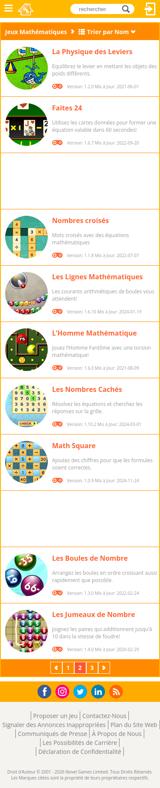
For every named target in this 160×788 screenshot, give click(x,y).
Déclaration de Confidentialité (79, 751)
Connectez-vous (150, 9)
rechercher (128, 8)
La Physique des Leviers (92, 51)
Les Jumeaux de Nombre (93, 614)
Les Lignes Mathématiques (97, 276)
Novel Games (26, 9)
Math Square (74, 445)
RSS (117, 691)
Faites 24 (67, 108)
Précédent (57, 667)
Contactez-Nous (104, 716)
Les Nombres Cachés (87, 389)
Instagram (63, 691)
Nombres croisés (80, 220)
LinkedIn (99, 691)
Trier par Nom (108, 32)
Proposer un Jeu (55, 716)
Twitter (82, 692)
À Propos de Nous (117, 734)
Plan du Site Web (134, 725)
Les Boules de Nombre (90, 558)
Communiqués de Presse (52, 734)
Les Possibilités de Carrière (80, 743)
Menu (8, 9)
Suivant (105, 667)
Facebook (46, 690)
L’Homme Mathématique (94, 333)
